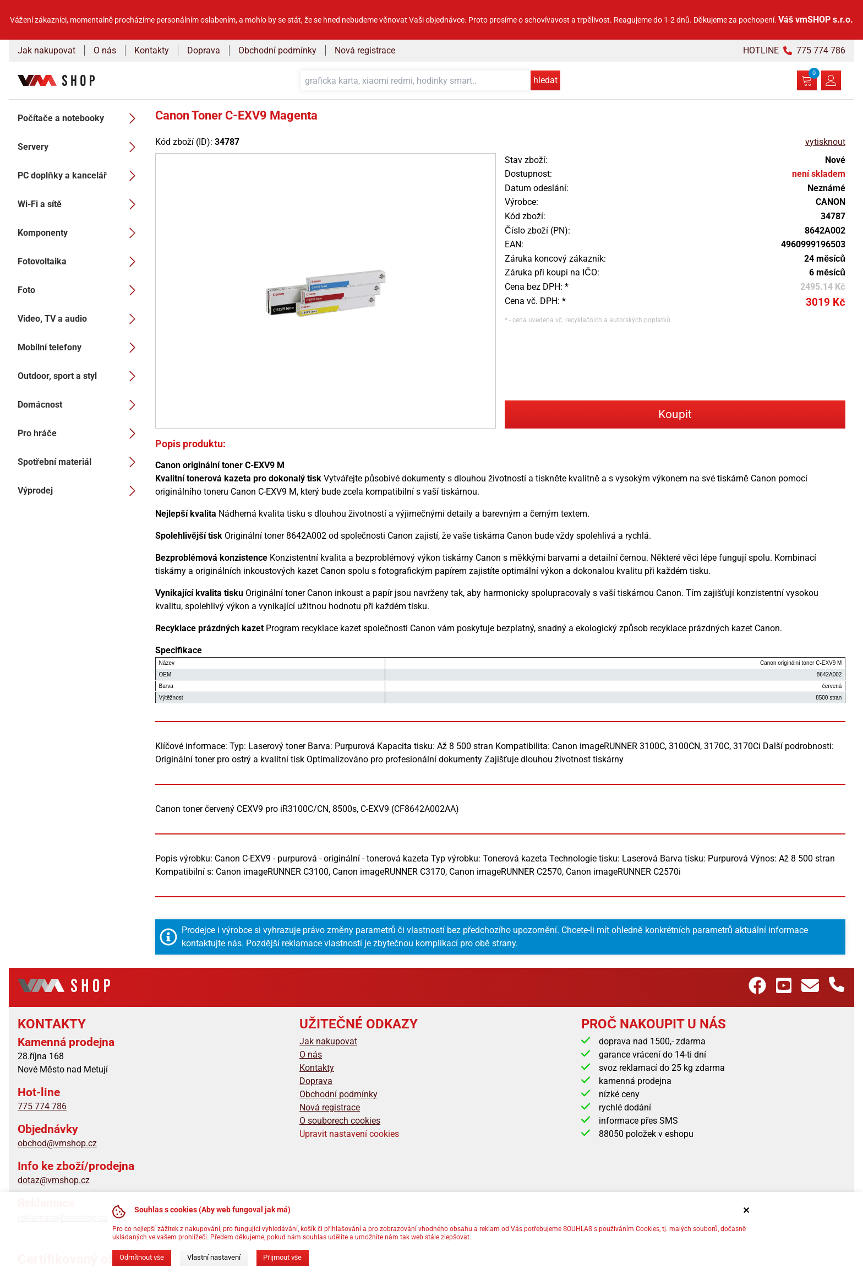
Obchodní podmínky (277, 50)
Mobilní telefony (80, 347)
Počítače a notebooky (80, 118)
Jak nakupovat (46, 50)
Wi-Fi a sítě (80, 204)
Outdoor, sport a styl (80, 376)
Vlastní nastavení (214, 1257)
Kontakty (151, 50)
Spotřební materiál (80, 462)
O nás (105, 50)
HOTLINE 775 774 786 (794, 50)
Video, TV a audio (80, 319)
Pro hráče (80, 433)
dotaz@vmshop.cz (54, 1180)
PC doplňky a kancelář (80, 176)
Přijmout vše (282, 1257)
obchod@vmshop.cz (57, 1143)
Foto (80, 290)
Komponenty (80, 233)
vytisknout (825, 142)
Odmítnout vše (141, 1257)
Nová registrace (365, 50)
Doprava (203, 50)
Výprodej (80, 491)
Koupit (675, 414)
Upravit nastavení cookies (349, 1134)
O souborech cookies (339, 1120)
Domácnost (80, 405)
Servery (80, 147)
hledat (545, 80)
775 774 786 (42, 1106)
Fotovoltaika (80, 262)
